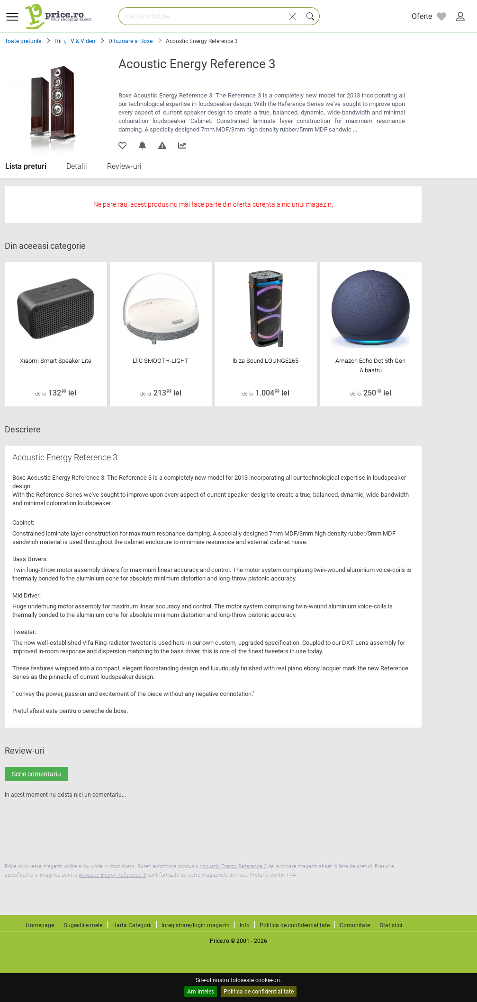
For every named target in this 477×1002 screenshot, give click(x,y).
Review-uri (124, 166)
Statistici (391, 925)
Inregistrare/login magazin (196, 925)
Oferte (422, 16)
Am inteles (200, 991)
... (355, 129)
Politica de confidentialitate (259, 991)
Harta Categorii (132, 925)
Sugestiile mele (83, 925)
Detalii (76, 166)
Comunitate (355, 925)
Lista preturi (25, 166)
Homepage (40, 925)
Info (245, 925)
